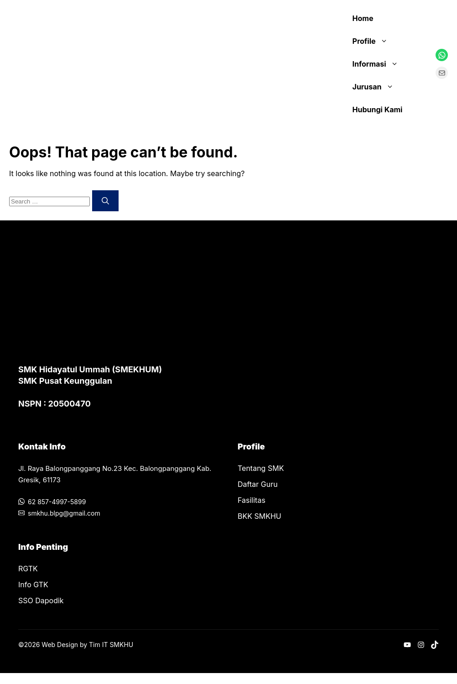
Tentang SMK (261, 468)
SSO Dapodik (41, 600)
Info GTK (33, 584)
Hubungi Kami (378, 109)
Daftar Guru (258, 484)
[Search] (105, 200)
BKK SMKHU (259, 516)
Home (363, 18)
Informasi (380, 63)
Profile (375, 41)
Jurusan (378, 86)
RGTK (28, 568)
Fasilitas (251, 500)
